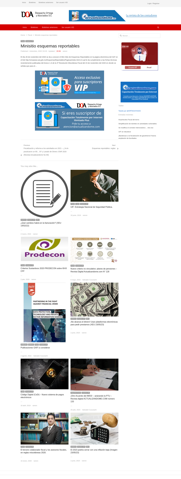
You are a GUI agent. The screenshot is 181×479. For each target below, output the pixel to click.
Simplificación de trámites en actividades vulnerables (137, 124)
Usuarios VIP (29, 41)
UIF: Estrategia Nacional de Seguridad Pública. (91, 207)
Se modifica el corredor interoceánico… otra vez (135, 128)
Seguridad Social (76, 392)
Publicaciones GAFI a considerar (35, 348)
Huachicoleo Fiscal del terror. (129, 120)
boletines (23, 219)
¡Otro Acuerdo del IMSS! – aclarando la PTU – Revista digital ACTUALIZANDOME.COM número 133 (93, 399)
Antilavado (24, 344)
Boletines (32, 2)
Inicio (24, 2)
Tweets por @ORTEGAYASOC (129, 111)
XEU (37, 219)
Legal (77, 204)
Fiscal (22, 41)
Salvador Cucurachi (89, 280)
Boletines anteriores (46, 2)
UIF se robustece (124, 132)
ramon (65, 51)
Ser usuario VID (62, 2)
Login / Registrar (153, 3)
